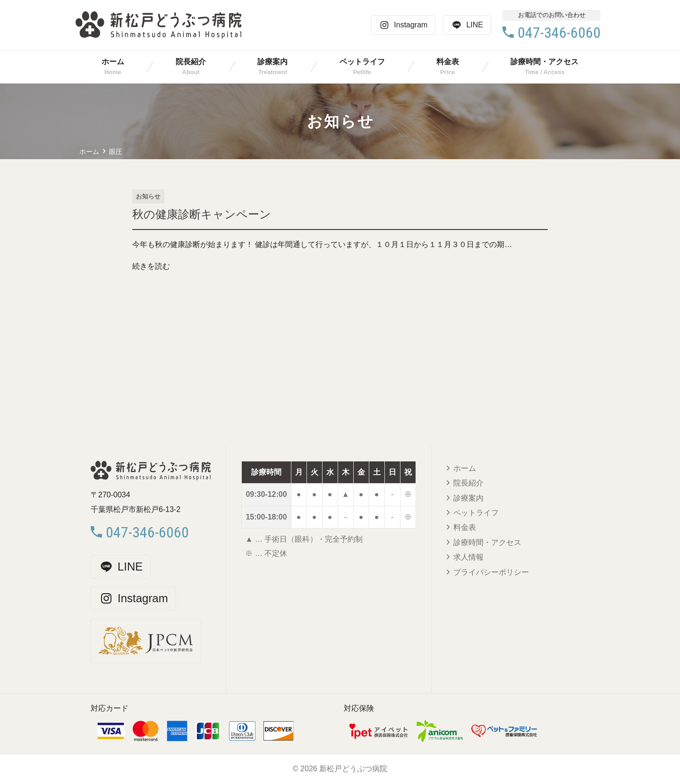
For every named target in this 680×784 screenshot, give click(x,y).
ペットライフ (362, 62)
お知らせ (148, 196)
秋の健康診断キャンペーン (201, 214)
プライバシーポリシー (491, 572)
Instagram (403, 25)
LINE (467, 25)
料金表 (447, 62)
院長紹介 (191, 62)
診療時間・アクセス (544, 62)
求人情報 (468, 557)
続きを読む (151, 266)
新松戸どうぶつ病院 (353, 769)
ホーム (113, 62)
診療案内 (272, 62)
